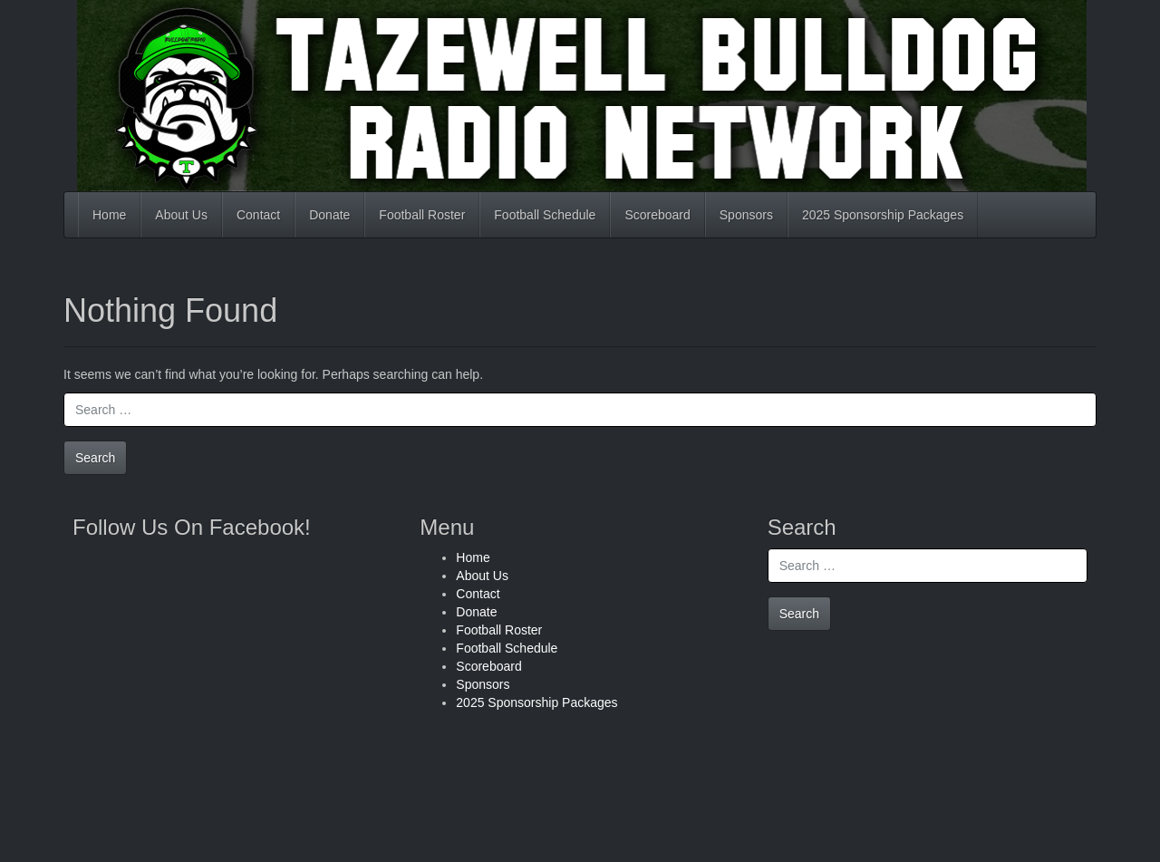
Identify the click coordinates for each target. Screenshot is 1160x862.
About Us (181, 215)
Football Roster (422, 215)
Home (109, 215)
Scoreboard (657, 215)
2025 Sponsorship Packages (882, 215)
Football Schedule (544, 215)
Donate (329, 215)
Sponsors (746, 215)
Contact (258, 215)
